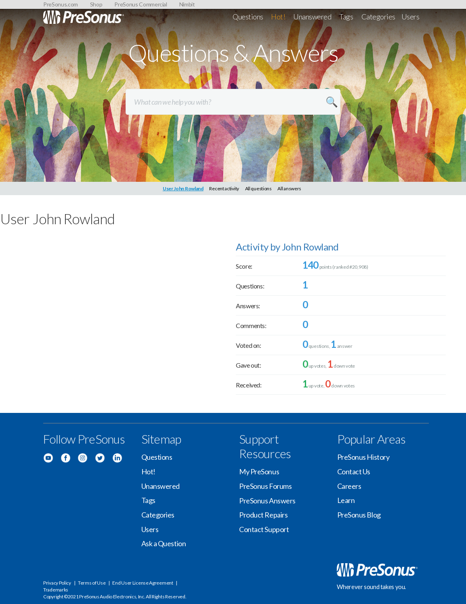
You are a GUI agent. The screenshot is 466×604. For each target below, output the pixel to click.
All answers (289, 188)
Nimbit (187, 4)
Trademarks (55, 590)
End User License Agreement (142, 583)
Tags (346, 16)
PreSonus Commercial (140, 4)
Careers (349, 486)
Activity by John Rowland (287, 247)
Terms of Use (91, 583)
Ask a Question (163, 543)
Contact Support (264, 529)
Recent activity (224, 188)
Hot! (278, 16)
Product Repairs (263, 514)
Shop (96, 4)
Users (410, 16)
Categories (378, 16)
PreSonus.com (60, 4)
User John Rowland (183, 188)
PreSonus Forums (265, 486)
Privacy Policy (57, 583)
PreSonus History (363, 456)
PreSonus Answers (267, 500)
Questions (248, 16)
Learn (346, 500)
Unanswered (312, 16)
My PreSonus (259, 471)
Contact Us (354, 471)
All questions (258, 188)
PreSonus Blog (359, 514)
